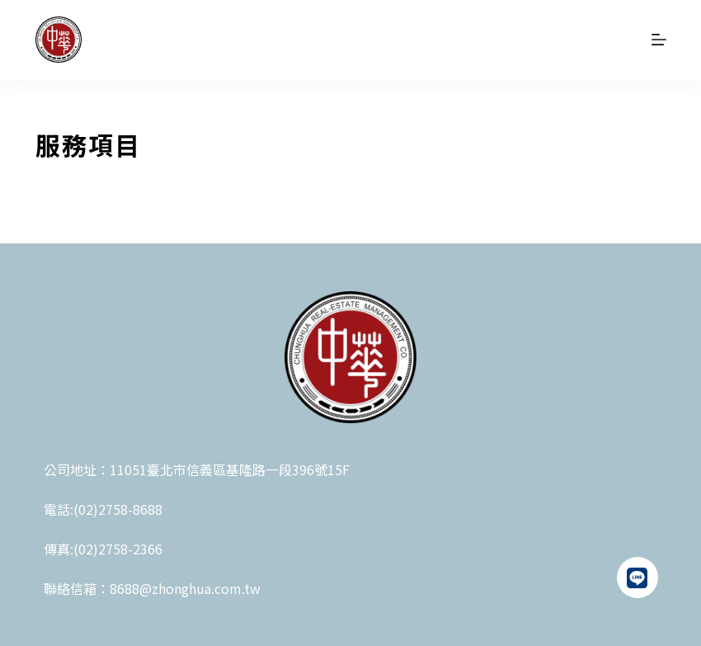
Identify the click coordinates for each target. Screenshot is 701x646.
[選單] (659, 39)
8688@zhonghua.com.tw (185, 588)
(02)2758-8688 (117, 509)
